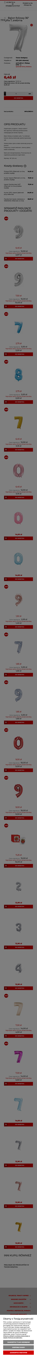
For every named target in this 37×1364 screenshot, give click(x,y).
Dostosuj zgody (18, 1347)
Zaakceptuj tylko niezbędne (18, 1342)
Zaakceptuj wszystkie (18, 1352)
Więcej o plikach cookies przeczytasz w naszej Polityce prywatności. (16, 1337)
